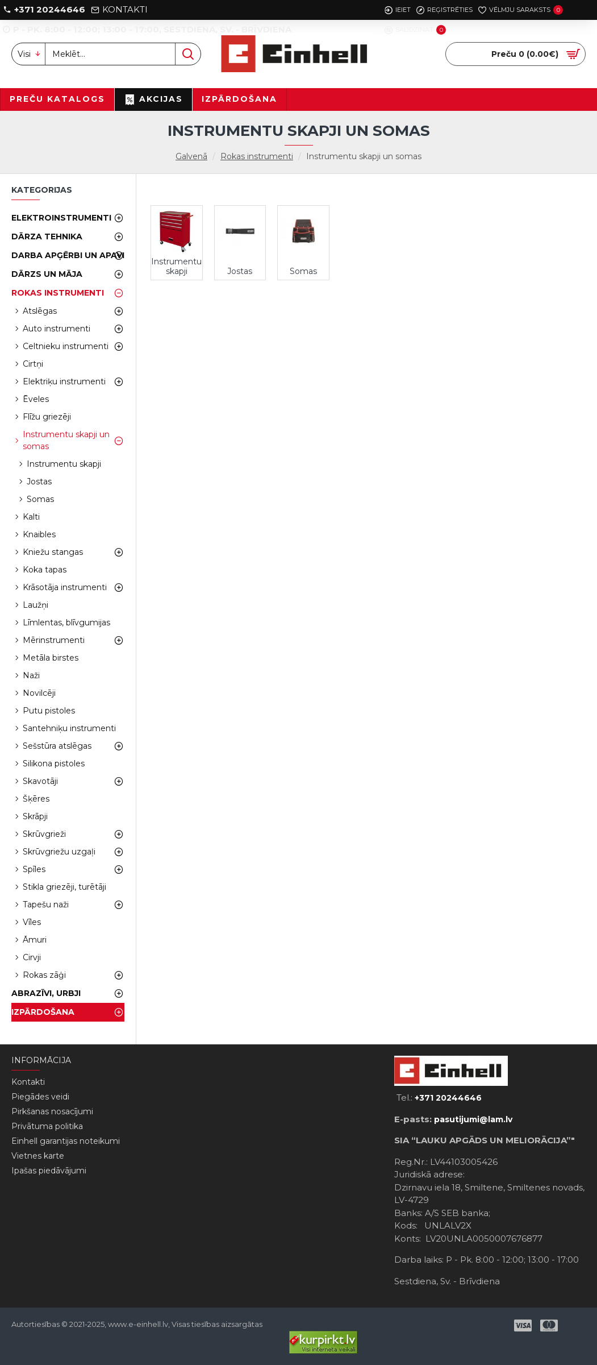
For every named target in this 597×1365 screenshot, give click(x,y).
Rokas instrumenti (256, 156)
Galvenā (191, 156)
